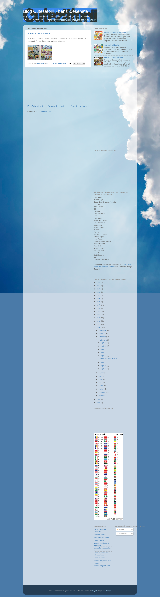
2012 (99, 321)
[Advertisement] (58, 86)
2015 (99, 311)
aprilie (101, 386)
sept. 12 (104, 362)
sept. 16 (104, 356)
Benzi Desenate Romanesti (100, 530)
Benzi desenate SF (101, 558)
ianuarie (102, 395)
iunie (101, 379)
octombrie (102, 337)
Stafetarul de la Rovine (39, 33)
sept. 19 (104, 352)
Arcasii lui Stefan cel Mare (113, 58)
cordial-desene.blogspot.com (102, 564)
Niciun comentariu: (59, 63)
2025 (99, 282)
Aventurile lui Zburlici (111, 45)
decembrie (103, 330)
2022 (99, 292)
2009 (99, 399)
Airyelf (94, 591)
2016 (99, 308)
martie (101, 389)
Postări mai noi (35, 106)
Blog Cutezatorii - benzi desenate (55, 11)
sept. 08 (104, 366)
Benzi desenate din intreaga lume (101, 554)
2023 (99, 289)
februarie (102, 392)
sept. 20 (104, 349)
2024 (99, 286)
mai (100, 382)
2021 (99, 295)
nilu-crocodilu (99, 540)
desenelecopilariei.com (102, 561)
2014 (99, 314)
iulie (100, 376)
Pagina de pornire (57, 106)
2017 (99, 305)
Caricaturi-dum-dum (101, 537)
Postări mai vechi (80, 106)
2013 (99, 318)
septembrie (103, 340)
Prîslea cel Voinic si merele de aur (116, 32)
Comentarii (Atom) (44, 111)
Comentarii (121, 534)
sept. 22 (104, 346)
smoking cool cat (100, 534)
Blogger (108, 591)
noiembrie (102, 333)
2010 (99, 327)
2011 (99, 324)
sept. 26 (104, 343)
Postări (120, 530)
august (101, 373)
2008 (99, 403)
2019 (99, 302)
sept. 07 (104, 369)
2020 (99, 298)
